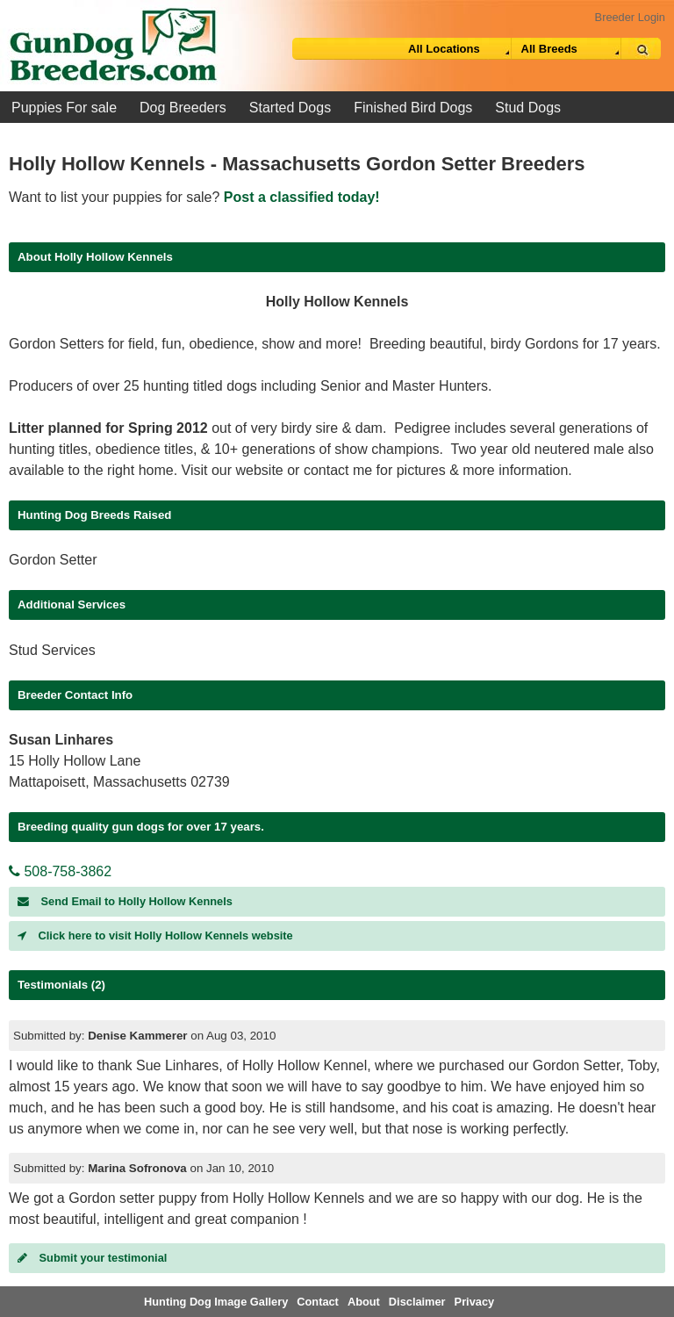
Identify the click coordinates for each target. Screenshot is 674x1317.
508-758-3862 (60, 871)
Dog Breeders (183, 107)
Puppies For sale (64, 107)
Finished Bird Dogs (413, 107)
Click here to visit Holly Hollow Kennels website (155, 935)
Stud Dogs (528, 107)
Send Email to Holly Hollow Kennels (125, 901)
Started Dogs (290, 107)
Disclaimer (417, 1301)
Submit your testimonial (92, 1257)
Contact (318, 1301)
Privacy (475, 1301)
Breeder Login (630, 17)
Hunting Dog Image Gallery (216, 1301)
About (364, 1301)
